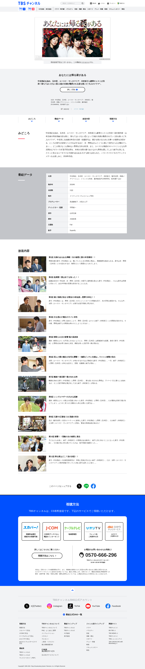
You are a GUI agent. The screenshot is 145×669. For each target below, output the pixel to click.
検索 (82, 3)
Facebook (116, 606)
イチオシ (102, 3)
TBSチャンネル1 (22, 9)
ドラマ (88, 627)
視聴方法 (122, 3)
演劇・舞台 (82, 9)
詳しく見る (71, 89)
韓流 (123, 9)
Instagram (57, 606)
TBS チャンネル (29, 3)
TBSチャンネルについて (49, 627)
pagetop (72, 590)
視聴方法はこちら (46, 556)
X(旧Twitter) (36, 606)
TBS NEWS (112, 633)
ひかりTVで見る (24, 639)
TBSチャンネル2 (31, 9)
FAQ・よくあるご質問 (49, 630)
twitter (79, 486)
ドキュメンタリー (114, 9)
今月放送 (41, 9)
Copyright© (21, 666)
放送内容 (86, 119)
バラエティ (69, 9)
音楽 (76, 9)
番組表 (94, 3)
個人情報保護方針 (47, 644)
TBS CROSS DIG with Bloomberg (116, 642)
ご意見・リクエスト (48, 642)
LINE (86, 486)
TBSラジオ (112, 636)
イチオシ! (45, 636)
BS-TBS (111, 630)
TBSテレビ (112, 627)
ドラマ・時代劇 (59, 9)
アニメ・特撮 (99, 9)
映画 (106, 9)
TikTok (77, 606)
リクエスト (85, 62)
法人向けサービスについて (50, 655)
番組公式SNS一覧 (74, 615)
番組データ (59, 119)
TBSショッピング (114, 639)
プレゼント (113, 3)
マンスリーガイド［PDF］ (27, 658)
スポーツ (90, 9)
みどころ (32, 119)
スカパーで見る (24, 630)
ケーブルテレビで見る (26, 636)
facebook (93, 486)
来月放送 (48, 9)
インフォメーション (48, 633)
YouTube (96, 606)
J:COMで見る (23, 633)
